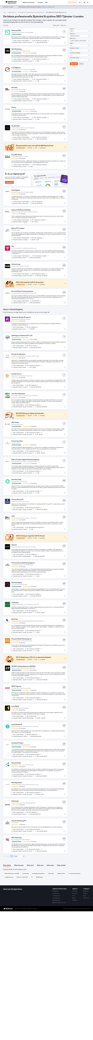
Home (4, 12)
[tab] (7, 994)
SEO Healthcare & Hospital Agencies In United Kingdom (31, 12)
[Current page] (20, 985)
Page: (16, 984)
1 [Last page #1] (24, 984)
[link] (40, 2)
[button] (80, 2)
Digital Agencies (12, 12)
